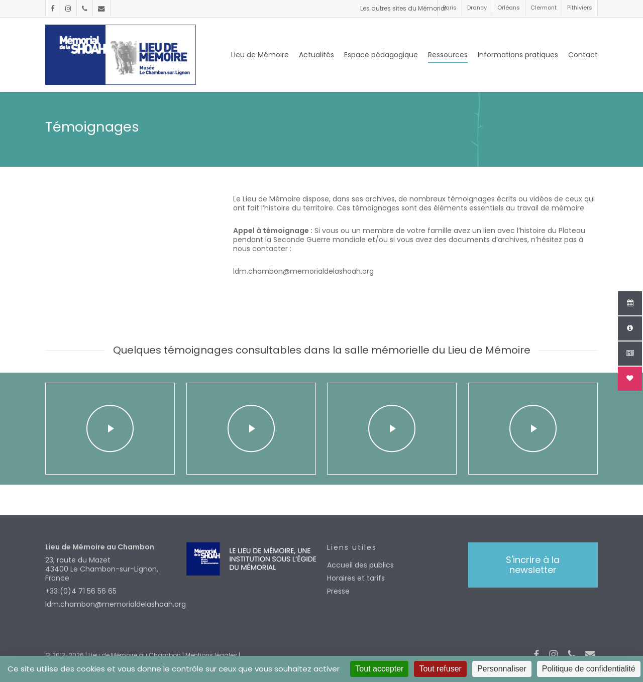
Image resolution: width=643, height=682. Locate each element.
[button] (533, 565)
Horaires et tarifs (356, 578)
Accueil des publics (360, 565)
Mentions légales (211, 655)
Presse (338, 591)
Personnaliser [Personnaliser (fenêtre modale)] (501, 668)
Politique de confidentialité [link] (588, 668)
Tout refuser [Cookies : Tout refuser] (440, 668)
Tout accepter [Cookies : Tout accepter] (379, 668)
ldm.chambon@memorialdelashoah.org (110, 604)
